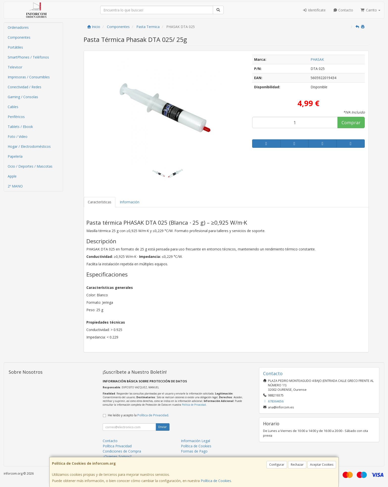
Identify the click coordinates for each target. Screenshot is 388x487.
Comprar (351, 122)
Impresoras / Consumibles (29, 77)
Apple (12, 176)
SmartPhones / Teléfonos (28, 57)
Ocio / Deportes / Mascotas (30, 166)
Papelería (15, 156)
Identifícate (314, 10)
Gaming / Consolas (23, 96)
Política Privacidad (117, 446)
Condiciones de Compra (122, 451)
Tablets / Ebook (20, 126)
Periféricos (16, 116)
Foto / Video (17, 136)
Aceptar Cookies (321, 464)
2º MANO (15, 186)
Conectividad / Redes (24, 87)
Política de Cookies (216, 480)
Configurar (276, 464)
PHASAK (317, 59)
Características (99, 202)
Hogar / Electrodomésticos (29, 146)
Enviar (162, 427)
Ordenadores (18, 27)
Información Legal (195, 440)
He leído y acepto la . (138, 415)
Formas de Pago (194, 451)
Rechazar (297, 464)
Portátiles (15, 47)
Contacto (343, 10)
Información (129, 202)
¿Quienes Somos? (117, 456)
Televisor (15, 67)
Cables (13, 106)
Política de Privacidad (194, 404)
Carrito (370, 10)
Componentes (19, 37)
